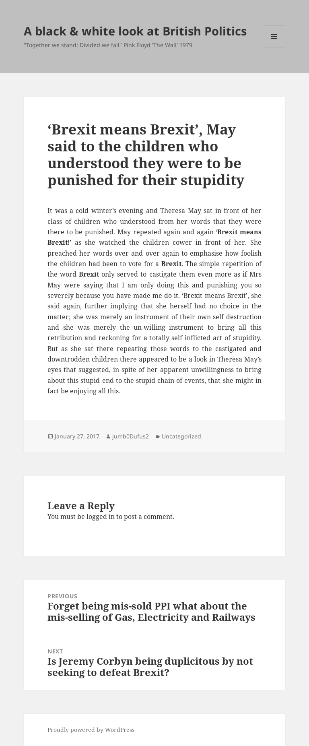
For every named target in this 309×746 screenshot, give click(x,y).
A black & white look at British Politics (135, 31)
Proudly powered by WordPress (90, 730)
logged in (101, 516)
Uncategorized (181, 436)
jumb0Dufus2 (130, 436)
